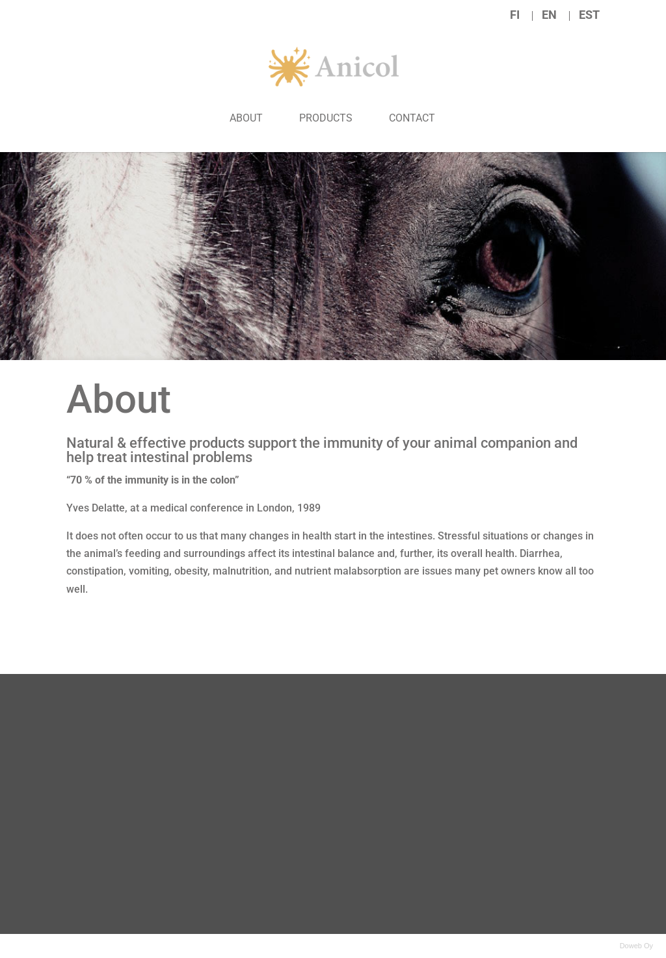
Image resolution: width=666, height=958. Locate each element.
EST (589, 15)
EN (549, 15)
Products (326, 118)
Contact (412, 118)
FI (515, 15)
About (246, 118)
